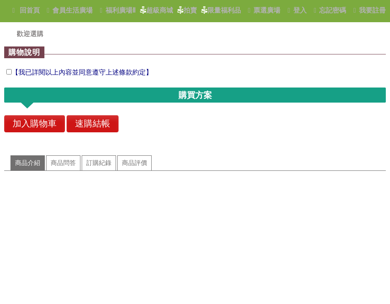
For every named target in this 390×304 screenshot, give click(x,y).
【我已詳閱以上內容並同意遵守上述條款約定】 (82, 72)
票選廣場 (263, 10)
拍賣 (187, 11)
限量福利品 (221, 11)
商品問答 (63, 163)
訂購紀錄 (98, 163)
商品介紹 (27, 163)
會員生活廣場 (68, 10)
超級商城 (156, 11)
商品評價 (134, 163)
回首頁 (24, 10)
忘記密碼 (328, 10)
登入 (295, 10)
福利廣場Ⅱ (116, 10)
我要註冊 (368, 10)
